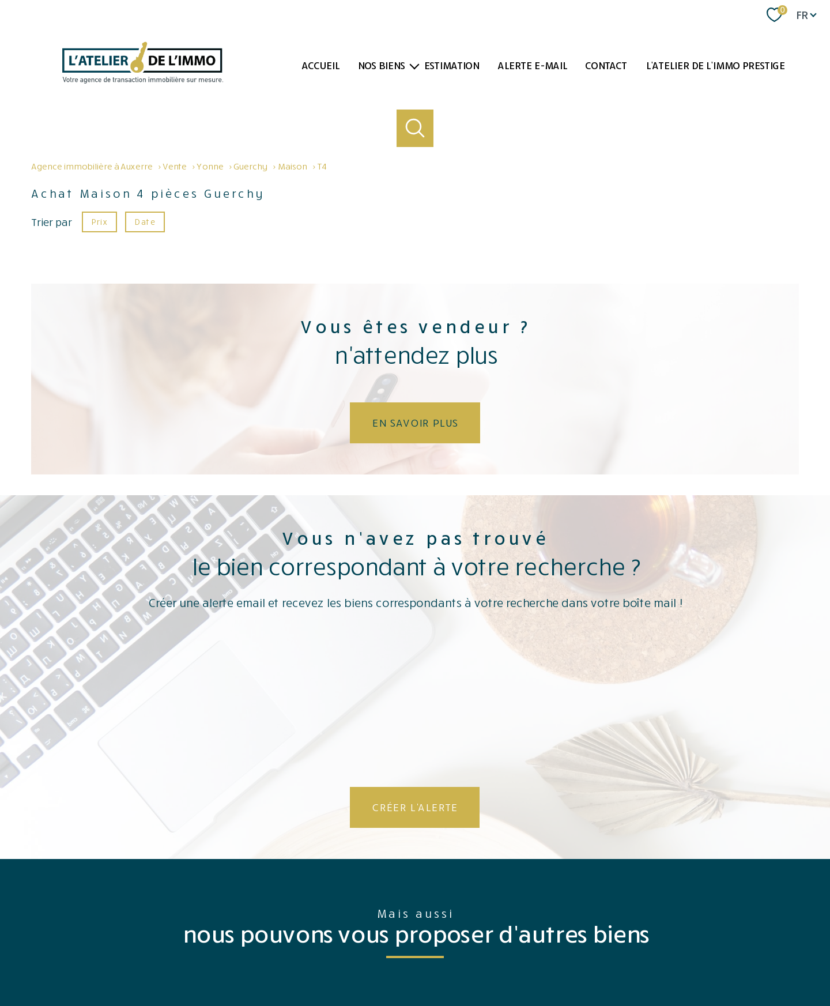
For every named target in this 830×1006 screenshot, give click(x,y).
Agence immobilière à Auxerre (91, 166)
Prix (99, 221)
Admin (494, 960)
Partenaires (530, 960)
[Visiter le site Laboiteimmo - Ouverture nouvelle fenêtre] (415, 986)
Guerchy (250, 166)
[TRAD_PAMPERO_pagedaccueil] (142, 79)
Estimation (451, 65)
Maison (292, 166)
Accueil (320, 65)
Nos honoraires (347, 960)
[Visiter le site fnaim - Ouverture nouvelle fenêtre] (591, 920)
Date (144, 221)
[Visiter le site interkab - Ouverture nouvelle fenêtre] (724, 917)
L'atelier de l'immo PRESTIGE (715, 65)
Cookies (693, 961)
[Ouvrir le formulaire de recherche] (415, 128)
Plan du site (397, 960)
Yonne (210, 166)
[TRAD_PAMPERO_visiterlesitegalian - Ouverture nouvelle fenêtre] (645, 921)
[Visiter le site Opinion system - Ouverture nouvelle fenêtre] (415, 918)
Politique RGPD (650, 960)
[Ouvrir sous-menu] (414, 65)
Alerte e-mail (532, 65)
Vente (174, 166)
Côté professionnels (587, 960)
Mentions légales (449, 960)
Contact (606, 65)
